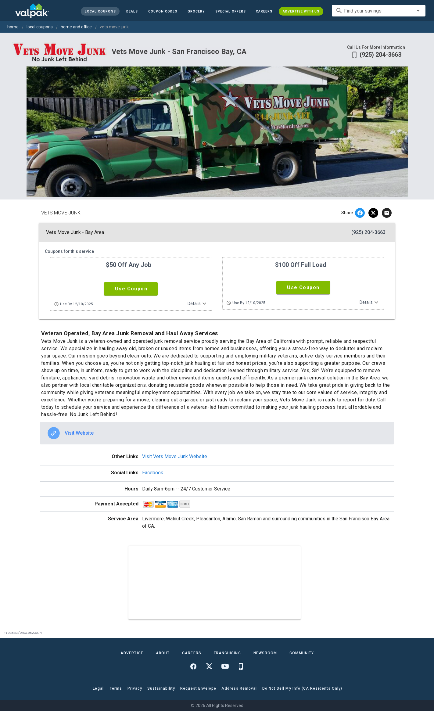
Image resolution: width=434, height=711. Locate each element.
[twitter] (373, 213)
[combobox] (378, 10)
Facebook (152, 473)
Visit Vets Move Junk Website (174, 456)
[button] (230, 11)
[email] (387, 213)
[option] (217, 433)
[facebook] (360, 213)
